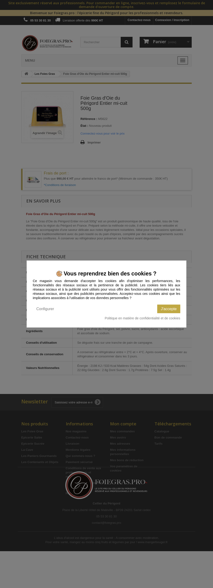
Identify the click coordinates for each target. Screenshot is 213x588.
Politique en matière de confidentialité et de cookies (142, 318)
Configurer (45, 309)
